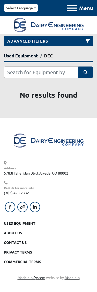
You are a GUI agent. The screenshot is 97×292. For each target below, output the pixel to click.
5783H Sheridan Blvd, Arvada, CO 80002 (36, 173)
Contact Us (15, 242)
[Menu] (72, 8)
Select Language (19, 7)
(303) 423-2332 (16, 192)
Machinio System (31, 277)
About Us (13, 232)
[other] (22, 207)
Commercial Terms (22, 261)
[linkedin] (35, 207)
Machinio (72, 277)
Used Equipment (19, 223)
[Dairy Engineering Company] (49, 140)
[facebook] (10, 207)
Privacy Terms (18, 252)
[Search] (41, 72)
